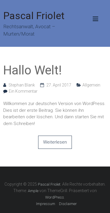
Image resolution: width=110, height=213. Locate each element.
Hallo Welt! (32, 70)
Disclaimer (68, 204)
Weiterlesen (55, 142)
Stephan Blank (22, 85)
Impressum (45, 204)
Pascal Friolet (34, 15)
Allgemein (91, 85)
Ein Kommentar (23, 91)
